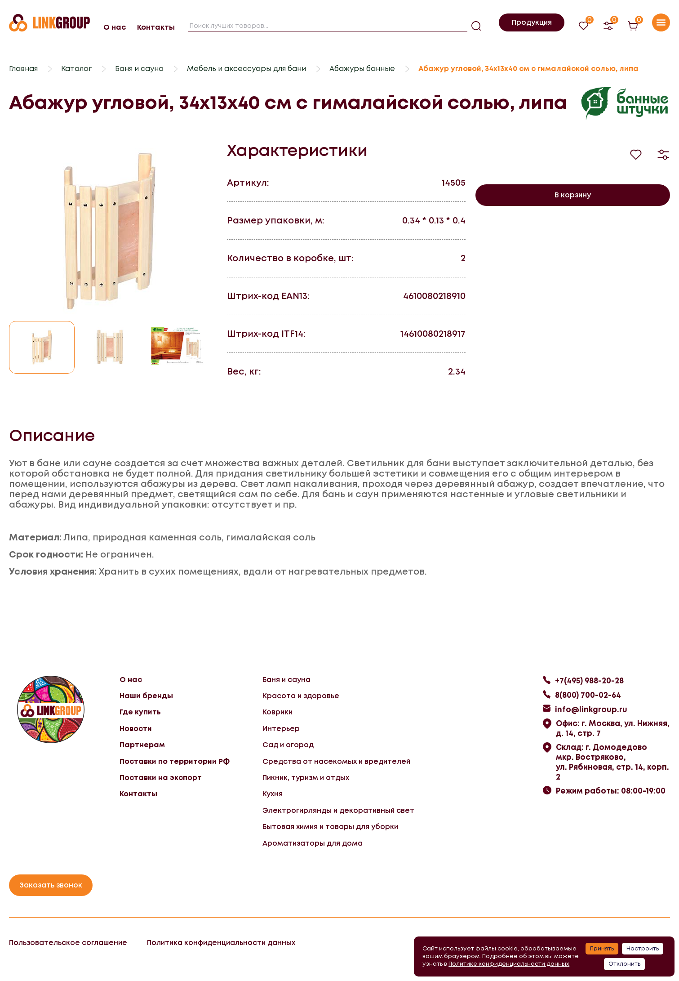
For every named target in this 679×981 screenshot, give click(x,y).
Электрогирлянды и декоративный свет (338, 810)
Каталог (76, 68)
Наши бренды (146, 695)
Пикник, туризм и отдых (305, 777)
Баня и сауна (139, 68)
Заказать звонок (50, 885)
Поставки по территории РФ (175, 761)
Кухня (272, 793)
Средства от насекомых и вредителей (336, 761)
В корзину (573, 195)
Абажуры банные (362, 68)
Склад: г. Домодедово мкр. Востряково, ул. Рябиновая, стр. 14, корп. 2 (612, 762)
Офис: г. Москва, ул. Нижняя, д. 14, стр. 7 (613, 728)
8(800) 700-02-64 (588, 695)
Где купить (140, 712)
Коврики (277, 712)
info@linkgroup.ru (591, 709)
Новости (136, 728)
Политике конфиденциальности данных (508, 964)
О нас (114, 27)
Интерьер (281, 728)
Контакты (156, 27)
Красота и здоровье (300, 695)
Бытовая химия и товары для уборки (330, 826)
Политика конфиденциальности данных (221, 942)
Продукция (532, 22)
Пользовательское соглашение (68, 942)
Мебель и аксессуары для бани (246, 68)
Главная (23, 68)
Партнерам (142, 744)
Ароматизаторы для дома (312, 843)
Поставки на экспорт (161, 777)
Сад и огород (288, 744)
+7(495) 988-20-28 (589, 681)
